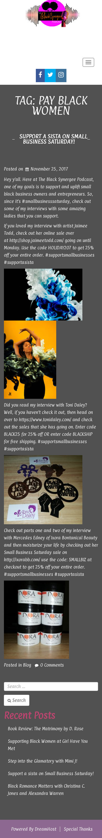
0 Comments (52, 665)
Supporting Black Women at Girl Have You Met (48, 745)
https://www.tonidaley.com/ (45, 419)
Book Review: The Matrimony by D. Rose (45, 728)
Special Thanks (78, 829)
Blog (27, 665)
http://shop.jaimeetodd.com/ (36, 240)
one (38, 530)
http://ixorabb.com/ (22, 559)
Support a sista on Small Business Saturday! (53, 139)
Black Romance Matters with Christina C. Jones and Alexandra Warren (46, 789)
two (56, 530)
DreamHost (45, 829)
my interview (39, 225)
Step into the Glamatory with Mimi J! (42, 761)
